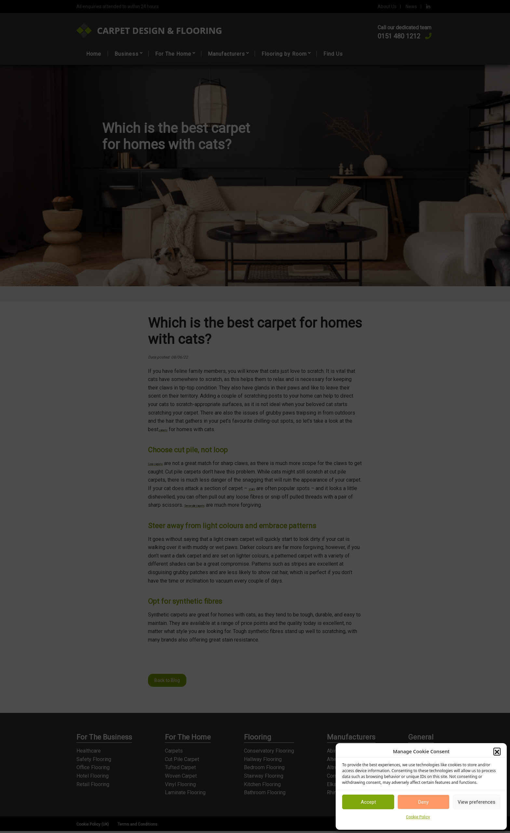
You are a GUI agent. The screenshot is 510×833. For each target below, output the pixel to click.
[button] (497, 751)
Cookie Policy (418, 817)
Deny (423, 802)
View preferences (476, 802)
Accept (368, 802)
